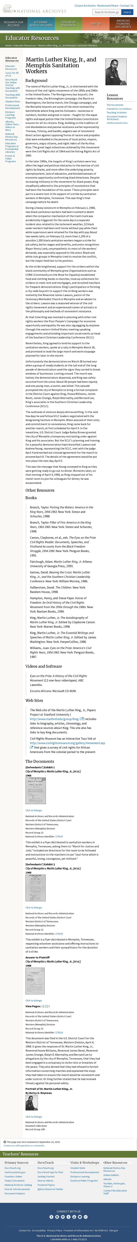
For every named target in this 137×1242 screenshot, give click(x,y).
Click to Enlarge (34, 810)
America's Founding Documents (123, 23)
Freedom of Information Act (78, 1227)
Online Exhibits (111, 1172)
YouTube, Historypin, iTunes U (114, 1182)
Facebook (51, 1214)
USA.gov (113, 1227)
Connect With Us (68, 1208)
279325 (59, 836)
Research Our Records (13, 23)
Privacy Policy (54, 1227)
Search (127, 12)
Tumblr (68, 1214)
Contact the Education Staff (115, 1189)
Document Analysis (15, 1190)
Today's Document (14, 1178)
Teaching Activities (117, 112)
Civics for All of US (11, 74)
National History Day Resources (11, 136)
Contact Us (126, 5)
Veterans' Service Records (41, 23)
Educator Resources (68, 23)
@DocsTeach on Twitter (50, 1186)
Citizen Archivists (85, 5)
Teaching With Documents (12, 96)
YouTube (74, 1214)
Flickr (85, 1214)
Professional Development (12, 107)
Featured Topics (46, 1182)
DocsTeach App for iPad (50, 1169)
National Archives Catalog (18, 1182)
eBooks (107, 1176)
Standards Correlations (119, 108)
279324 (59, 1032)
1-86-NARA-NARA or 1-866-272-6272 (68, 1236)
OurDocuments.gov (15, 1169)
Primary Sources (17, 1160)
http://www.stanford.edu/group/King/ (56, 719)
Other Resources (115, 1160)
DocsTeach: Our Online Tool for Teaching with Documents (12, 85)
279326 (59, 933)
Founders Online (13, 1173)
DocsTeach (46, 1160)
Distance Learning (80, 1173)
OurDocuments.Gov (117, 122)
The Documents (115, 104)
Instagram (63, 1214)
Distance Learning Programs (10, 114)
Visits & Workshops (84, 1160)
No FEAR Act (101, 1227)
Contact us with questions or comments (24, 1142)
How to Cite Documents (17, 1186)
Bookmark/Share (107, 5)
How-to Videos (45, 1178)
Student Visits (12, 101)
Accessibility (39, 1227)
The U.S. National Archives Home (34, 8)
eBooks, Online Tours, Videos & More (12, 126)
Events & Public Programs (10, 158)
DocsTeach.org (13, 1165)
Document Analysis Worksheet (117, 118)
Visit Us (96, 23)
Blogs (80, 1214)
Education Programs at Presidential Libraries (12, 147)
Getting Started (46, 1173)
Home (8, 45)
